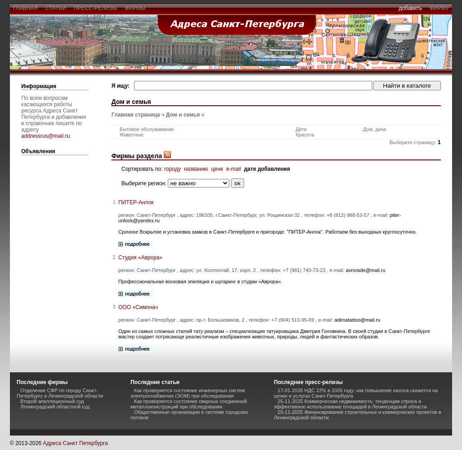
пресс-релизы (95, 8)
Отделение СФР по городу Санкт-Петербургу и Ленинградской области (60, 393)
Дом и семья (183, 115)
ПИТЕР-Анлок (135, 202)
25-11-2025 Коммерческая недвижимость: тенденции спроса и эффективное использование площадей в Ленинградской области (350, 403)
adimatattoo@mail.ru (357, 320)
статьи (55, 8)
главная (25, 8)
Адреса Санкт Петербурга (75, 443)
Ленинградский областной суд (54, 406)
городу (172, 169)
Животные (131, 134)
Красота (305, 134)
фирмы (135, 8)
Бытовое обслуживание (147, 129)
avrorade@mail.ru (366, 270)
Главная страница (135, 115)
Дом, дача (374, 129)
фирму (439, 8)
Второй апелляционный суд (52, 401)
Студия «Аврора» (140, 257)
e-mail (233, 169)
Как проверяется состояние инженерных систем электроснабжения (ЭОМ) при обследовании (187, 393)
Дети (301, 129)
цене (217, 169)
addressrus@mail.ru (45, 136)
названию (196, 169)
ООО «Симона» (138, 307)
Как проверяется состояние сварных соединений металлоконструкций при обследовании (188, 403)
